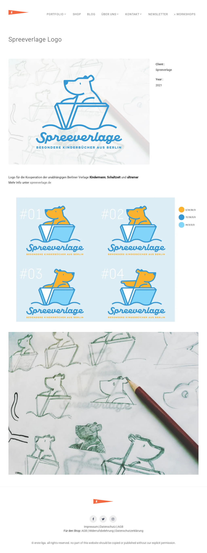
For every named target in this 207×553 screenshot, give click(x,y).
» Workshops (184, 14)
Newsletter (158, 14)
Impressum (91, 526)
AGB (120, 526)
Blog (91, 14)
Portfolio (57, 14)
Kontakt (133, 14)
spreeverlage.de (40, 182)
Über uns (110, 14)
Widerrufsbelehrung (101, 530)
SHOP (77, 14)
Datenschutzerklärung (129, 530)
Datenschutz (108, 526)
